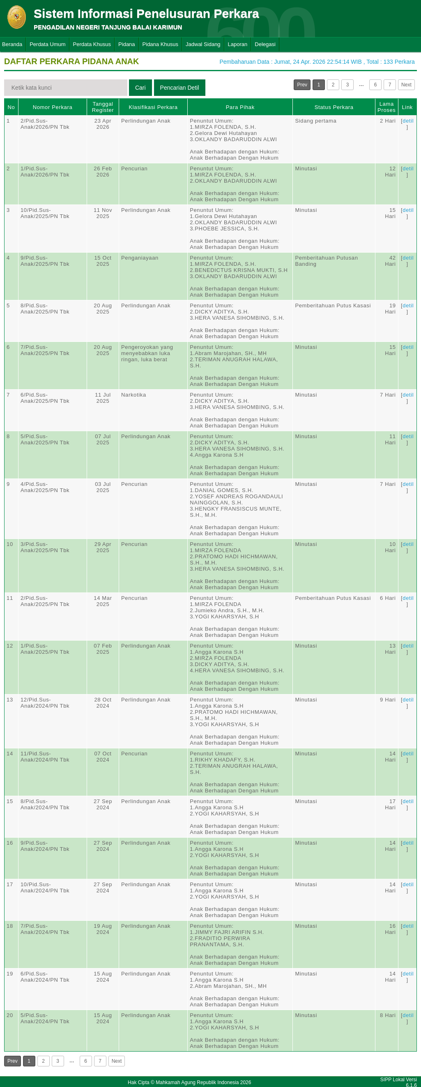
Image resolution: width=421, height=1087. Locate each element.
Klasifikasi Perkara (153, 107)
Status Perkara (334, 107)
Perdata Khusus (92, 44)
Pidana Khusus (160, 44)
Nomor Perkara (53, 107)
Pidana (126, 44)
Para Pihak (240, 107)
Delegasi (265, 44)
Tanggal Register (103, 107)
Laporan (238, 44)
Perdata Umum (47, 44)
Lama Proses (386, 107)
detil (408, 121)
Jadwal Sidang (203, 44)
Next (406, 85)
